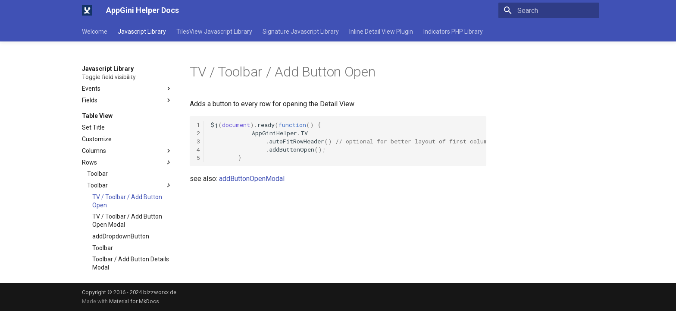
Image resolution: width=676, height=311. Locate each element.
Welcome (94, 31)
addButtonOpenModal (252, 179)
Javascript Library (142, 31)
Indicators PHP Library (453, 31)
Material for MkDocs (134, 301)
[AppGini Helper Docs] (87, 10)
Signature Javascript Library (301, 31)
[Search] (548, 10)
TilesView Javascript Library (214, 31)
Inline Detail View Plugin (381, 31)
